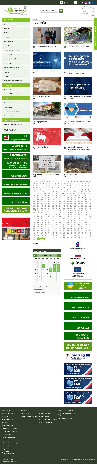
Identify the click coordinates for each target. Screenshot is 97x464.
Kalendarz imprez (8, 63)
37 (34, 185)
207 (34, 206)
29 (67, 183)
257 (42, 212)
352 (38, 225)
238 (90, 208)
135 (64, 196)
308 (53, 218)
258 (45, 212)
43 (52, 185)
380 (82, 227)
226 (45, 208)
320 (38, 220)
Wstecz (37, 244)
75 (34, 189)
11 (71, 181)
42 (49, 185)
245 (56, 210)
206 (90, 204)
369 (42, 227)
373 (56, 227)
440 (68, 235)
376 (68, 227)
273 (42, 214)
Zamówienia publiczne (10, 116)
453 (56, 237)
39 (40, 185)
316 (82, 218)
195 (49, 204)
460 (82, 237)
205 (86, 204)
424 (68, 233)
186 (75, 202)
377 (71, 227)
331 (79, 220)
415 (34, 233)
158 (90, 198)
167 (64, 200)
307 (49, 218)
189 (86, 202)
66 (64, 187)
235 (79, 208)
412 (82, 231)
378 (75, 227)
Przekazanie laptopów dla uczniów (46, 46)
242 (45, 210)
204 (82, 204)
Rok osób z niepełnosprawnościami (13, 81)
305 (42, 218)
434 (45, 235)
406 (60, 231)
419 (49, 233)
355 (49, 225)
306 (45, 218)
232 (68, 208)
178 (45, 202)
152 (68, 198)
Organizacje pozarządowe (11, 59)
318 (90, 218)
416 (38, 233)
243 (49, 210)
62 (52, 187)
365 (86, 225)
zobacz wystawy (39, 289)
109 (86, 191)
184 (68, 202)
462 (90, 237)
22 (46, 183)
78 (43, 189)
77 (40, 189)
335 (34, 223)
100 (53, 191)
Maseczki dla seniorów (43, 96)
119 (63, 193)
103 (64, 191)
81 (52, 189)
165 (56, 200)
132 (53, 196)
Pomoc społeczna (8, 41)
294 (60, 216)
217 (71, 206)
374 (60, 227)
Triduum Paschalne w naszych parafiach (47, 174)
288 (38, 216)
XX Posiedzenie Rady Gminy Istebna (78, 46)
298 (75, 216)
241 (42, 210)
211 (49, 206)
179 (49, 202)
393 (71, 229)
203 (79, 204)
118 (59, 193)
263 (64, 212)
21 (43, 183)
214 (60, 206)
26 (58, 183)
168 (68, 200)
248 (68, 210)
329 (71, 220)
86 (67, 189)
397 (86, 229)
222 (90, 206)
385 (42, 229)
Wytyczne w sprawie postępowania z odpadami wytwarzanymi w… (78, 72)
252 (82, 210)
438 (60, 235)
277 (56, 214)
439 (64, 235)
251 (79, 210)
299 (79, 216)
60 (46, 187)
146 (45, 198)
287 (34, 216)
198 (60, 204)
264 (68, 212)
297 (71, 216)
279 (64, 214)
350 (90, 223)
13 (78, 181)
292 (53, 216)
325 (56, 220)
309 (56, 218)
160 (38, 200)
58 (40, 187)
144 (38, 198)
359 (64, 225)
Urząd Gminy (7, 28)
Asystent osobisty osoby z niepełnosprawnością (10, 130)
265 (71, 212)
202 (75, 204)
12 (74, 181)
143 (34, 198)
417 (42, 233)
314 (75, 218)
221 (86, 206)
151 (64, 198)
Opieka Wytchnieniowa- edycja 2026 (13, 125)
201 (71, 204)
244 (53, 210)
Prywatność (7, 76)
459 (79, 237)
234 (75, 208)
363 (79, 225)
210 (45, 206)
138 (75, 196)
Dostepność (7, 72)
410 (75, 231)
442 (75, 235)
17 (90, 181)
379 (79, 227)
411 (79, 231)
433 (42, 235)
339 (49, 223)
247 (64, 210)
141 (86, 196)
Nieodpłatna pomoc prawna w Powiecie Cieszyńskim (79, 123)
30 (70, 183)
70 (76, 187)
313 (71, 218)
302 (90, 216)
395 (79, 229)
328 (68, 220)
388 (53, 229)
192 (38, 204)
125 (85, 193)
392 (68, 229)
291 (49, 216)
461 (86, 237)
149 (56, 198)
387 (49, 229)
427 (79, 233)
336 (38, 223)
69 (73, 187)
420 (53, 233)
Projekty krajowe (8, 107)
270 (90, 212)
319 (34, 220)
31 (73, 183)
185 (71, 202)
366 (90, 225)
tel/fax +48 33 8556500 (89, 11)
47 (64, 185)
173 (86, 200)
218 (75, 206)
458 (75, 237)
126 (89, 193)
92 (85, 189)
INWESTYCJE (8, 98)
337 (42, 223)
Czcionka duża (82, 2)
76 (37, 189)
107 (78, 191)
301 (86, 216)
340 (53, 223)
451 (49, 237)
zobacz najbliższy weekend (42, 287)
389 (56, 229)
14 (81, 181)
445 (86, 235)
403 (49, 231)
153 (71, 198)
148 (53, 198)
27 (61, 183)
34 (82, 183)
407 (64, 231)
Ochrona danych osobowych (11, 68)
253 (86, 210)
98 (46, 191)
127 (34, 196)
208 (38, 206)
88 (73, 189)
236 (82, 208)
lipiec (35, 255)
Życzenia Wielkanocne (43, 147)
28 (64, 183)
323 (49, 220)
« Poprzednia (41, 181)
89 (76, 189)
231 (64, 208)
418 (45, 233)
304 (38, 218)
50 (73, 185)
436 (53, 235)
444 (82, 235)
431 (34, 235)
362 (75, 225)
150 (60, 198)
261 (56, 212)
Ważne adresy (7, 89)
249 (71, 210)
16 (87, 181)
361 (71, 225)
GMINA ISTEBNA (8, 20)
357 (56, 225)
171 (79, 200)
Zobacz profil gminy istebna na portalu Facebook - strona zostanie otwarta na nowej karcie (89, 2)
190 (90, 202)
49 (70, 185)
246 (60, 210)
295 (64, 216)
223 (34, 208)
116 (52, 193)
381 (86, 227)
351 (34, 225)
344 (68, 223)
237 (86, 208)
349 (86, 223)
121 (70, 193)
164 (53, 200)
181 (56, 202)
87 (70, 189)
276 (53, 214)
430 (90, 233)
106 (75, 191)
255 (34, 212)
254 (90, 210)
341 (56, 223)
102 (60, 191)
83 (58, 189)
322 (45, 220)
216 (67, 206)
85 (64, 189)
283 (79, 214)
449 (42, 237)
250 (75, 210)
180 (53, 202)
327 (64, 220)
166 (60, 200)
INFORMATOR (8, 85)
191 (34, 204)
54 (85, 185)
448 (38, 237)
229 (56, 208)
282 (75, 214)
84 (61, 189)
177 (42, 202)
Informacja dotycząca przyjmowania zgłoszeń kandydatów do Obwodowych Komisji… (79, 149)
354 (45, 225)
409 (71, 231)
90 (79, 189)
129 (42, 196)
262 (60, 212)
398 (90, 229)
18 (34, 183)
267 (79, 212)
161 (42, 200)
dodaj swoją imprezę (40, 292)
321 (42, 220)
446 (90, 235)
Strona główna (61, 2)
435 (49, 235)
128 (38, 196)
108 (82, 191)
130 (45, 196)
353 (42, 225)
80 (49, 189)
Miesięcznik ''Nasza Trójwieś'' (11, 94)
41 (46, 185)
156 (82, 198)
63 (55, 187)
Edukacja (6, 37)
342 (60, 223)
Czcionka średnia (78, 2)
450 (45, 237)
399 (34, 231)
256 (38, 212)
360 (68, 225)
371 (49, 227)
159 (34, 200)
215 (64, 206)
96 (40, 191)
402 (45, 231)
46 (61, 185)
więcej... (93, 15)
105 (71, 191)
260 (53, 212)
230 (60, 208)
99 (49, 191)
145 (42, 198)
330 (75, 220)
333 (86, 220)
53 (82, 185)
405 (56, 231)
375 (64, 227)
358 (60, 225)
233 (71, 208)
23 (49, 183)
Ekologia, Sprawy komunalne (11, 50)
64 (58, 187)
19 (37, 183)
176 (38, 202)
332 (82, 220)
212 (53, 206)
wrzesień (59, 255)
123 (78, 193)
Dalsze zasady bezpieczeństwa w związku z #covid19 (80, 97)
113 (41, 193)
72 (82, 187)
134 (60, 196)
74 (88, 187)
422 (60, 233)
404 (53, 231)
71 (79, 187)
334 (90, 220)
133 (56, 196)
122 (74, 193)
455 (64, 237)
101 (56, 191)
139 (79, 196)
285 (86, 214)
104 (67, 191)
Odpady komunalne (42, 122)
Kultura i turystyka (8, 55)
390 (60, 229)
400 (38, 231)
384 (38, 229)
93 (88, 189)
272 (38, 214)
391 (64, 229)
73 (85, 187)
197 (56, 204)
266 (75, 212)
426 (75, 233)
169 (71, 200)
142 (90, 196)
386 (45, 229)
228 (53, 208)
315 (79, 218)
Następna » (41, 239)
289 (42, 216)
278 (60, 214)
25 (55, 183)
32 (76, 183)
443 (79, 235)
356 (53, 225)
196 (53, 204)
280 (68, 214)
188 (82, 202)
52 (79, 185)
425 (71, 233)
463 (34, 239)
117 (56, 193)
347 (79, 223)
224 (38, 208)
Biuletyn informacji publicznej (16, 138)
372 (53, 227)
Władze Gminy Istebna (10, 24)
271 (34, 214)
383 (34, 229)
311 (64, 218)
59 (43, 187)
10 (69, 181)
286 (90, 214)
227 (49, 208)
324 (53, 220)
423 (64, 233)
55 (88, 185)
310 (60, 218)
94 (34, 191)
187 (79, 202)
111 (34, 193)
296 (68, 216)
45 (58, 185)
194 (45, 204)
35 (85, 183)
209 (42, 206)
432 (38, 235)
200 (68, 204)
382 (90, 227)
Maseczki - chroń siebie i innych (46, 71)
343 (64, 223)
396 (82, 229)
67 (67, 187)
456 (68, 237)
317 (86, 218)
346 (75, 223)
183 (64, 202)
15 (84, 181)
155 (79, 198)
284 (82, 214)
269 (86, 212)
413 (86, 231)
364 (82, 225)
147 (49, 198)
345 (71, 223)
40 (43, 185)
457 (71, 237)
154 (75, 198)
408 (68, 231)
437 (56, 235)
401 (42, 231)
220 (82, 206)
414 (90, 231)
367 (34, 227)
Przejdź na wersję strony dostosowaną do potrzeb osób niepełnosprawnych (64, 2)
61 (49, 187)
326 (60, 220)
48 (67, 185)
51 (76, 185)
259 (49, 212)
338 (45, 223)
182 (60, 202)
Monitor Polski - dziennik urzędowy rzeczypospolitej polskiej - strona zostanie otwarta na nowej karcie (16, 148)
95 (37, 191)
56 (34, 187)
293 (56, 216)
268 (82, 212)
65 (61, 187)
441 (71, 235)
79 (46, 189)
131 (49, 196)
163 (49, 200)
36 (88, 183)
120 (67, 193)
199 (64, 204)
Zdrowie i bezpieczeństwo (10, 46)
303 (34, 218)
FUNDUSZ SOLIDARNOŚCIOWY (12, 120)
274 (45, 214)
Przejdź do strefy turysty (95, 34)
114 (45, 193)
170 (75, 200)
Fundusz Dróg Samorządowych (12, 111)
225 (42, 208)
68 (70, 187)
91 (82, 189)
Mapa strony (68, 2)
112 (38, 193)
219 (79, 206)
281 (71, 214)
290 (45, 216)
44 (55, 185)
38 (37, 185)
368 (38, 227)
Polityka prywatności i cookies (10, 461)
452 (53, 237)
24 (52, 183)
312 (67, 218)
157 (86, 198)
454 (60, 237)
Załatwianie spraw (8, 33)
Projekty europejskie (9, 103)
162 (45, 200)
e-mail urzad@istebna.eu (88, 13)
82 (55, 189)
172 (82, 200)
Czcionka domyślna (75, 2)
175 (34, 202)
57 (37, 187)
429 (86, 233)
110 (89, 191)
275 (49, 214)
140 (82, 196)
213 (56, 206)
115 (49, 193)
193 (42, 204)
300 (82, 216)
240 (38, 210)
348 (82, 223)
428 (82, 233)
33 (79, 183)
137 (71, 196)
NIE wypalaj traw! (72, 174)
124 (81, 193)
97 (43, 191)
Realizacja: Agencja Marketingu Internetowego (73, 459)
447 (34, 237)
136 (68, 196)
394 (75, 229)
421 (56, 233)
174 (90, 200)
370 (45, 227)
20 (40, 183)
